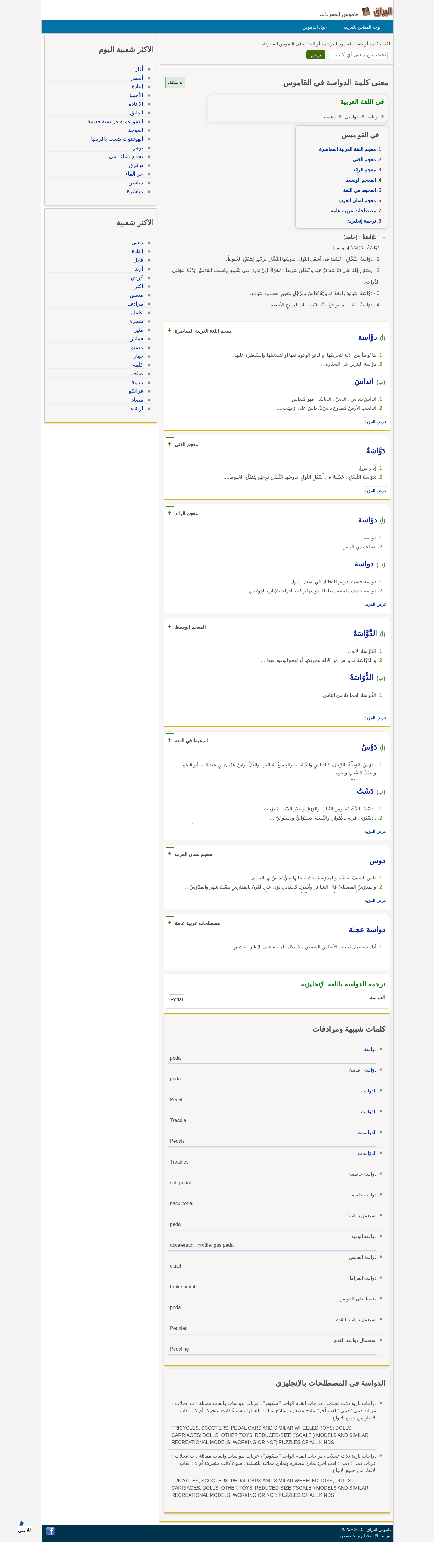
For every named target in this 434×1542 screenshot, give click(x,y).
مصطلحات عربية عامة (351, 210)
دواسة (369, 1049)
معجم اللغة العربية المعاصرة (346, 149)
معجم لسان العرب (355, 200)
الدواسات (365, 1132)
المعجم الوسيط (359, 180)
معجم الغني (362, 159)
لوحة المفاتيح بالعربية (360, 27)
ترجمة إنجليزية (360, 221)
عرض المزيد (374, 421)
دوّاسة (369, 1070)
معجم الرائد (362, 169)
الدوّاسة (367, 1111)
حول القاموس (313, 27)
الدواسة (367, 1090)
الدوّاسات (365, 1153)
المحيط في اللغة (357, 190)
